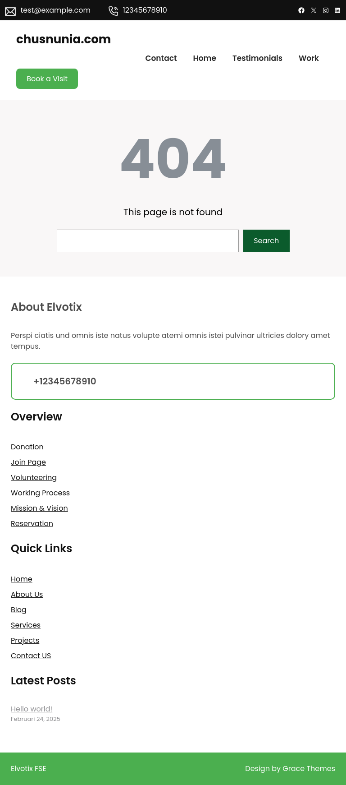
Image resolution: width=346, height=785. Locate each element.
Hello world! (31, 709)
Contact (161, 58)
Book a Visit (47, 79)
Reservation (32, 523)
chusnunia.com (63, 39)
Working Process (40, 493)
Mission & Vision (39, 508)
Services (26, 625)
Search (266, 241)
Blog (19, 610)
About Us (27, 594)
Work (309, 58)
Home (204, 58)
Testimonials (257, 58)
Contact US (31, 656)
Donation (27, 447)
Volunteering (34, 477)
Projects (25, 640)
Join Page (28, 462)
